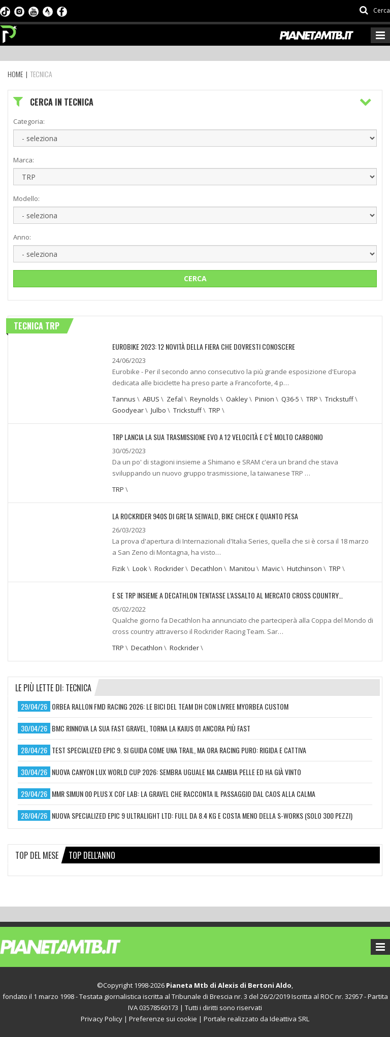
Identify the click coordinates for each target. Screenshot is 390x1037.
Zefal (175, 399)
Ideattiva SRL (289, 1018)
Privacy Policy (101, 1018)
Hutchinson (304, 568)
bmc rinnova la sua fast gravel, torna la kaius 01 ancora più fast (151, 728)
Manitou (242, 568)
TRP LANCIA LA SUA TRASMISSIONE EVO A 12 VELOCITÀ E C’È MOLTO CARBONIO (217, 436)
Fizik (118, 568)
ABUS (151, 399)
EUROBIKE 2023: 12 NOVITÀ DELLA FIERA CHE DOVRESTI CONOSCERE (203, 346)
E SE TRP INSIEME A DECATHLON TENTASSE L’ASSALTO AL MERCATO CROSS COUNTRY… (227, 595)
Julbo (158, 410)
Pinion (264, 399)
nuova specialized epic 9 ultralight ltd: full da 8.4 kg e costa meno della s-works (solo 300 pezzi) (202, 815)
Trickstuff (339, 399)
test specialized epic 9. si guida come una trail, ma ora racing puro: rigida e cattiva (179, 750)
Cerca (195, 278)
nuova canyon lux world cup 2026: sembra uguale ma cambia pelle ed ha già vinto (176, 771)
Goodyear (128, 410)
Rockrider (169, 568)
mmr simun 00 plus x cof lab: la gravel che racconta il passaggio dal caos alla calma (183, 793)
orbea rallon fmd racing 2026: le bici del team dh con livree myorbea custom (170, 706)
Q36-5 (290, 399)
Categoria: (29, 121)
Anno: (22, 237)
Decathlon (206, 568)
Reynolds (204, 399)
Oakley (237, 399)
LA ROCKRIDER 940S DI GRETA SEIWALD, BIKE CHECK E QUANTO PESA (205, 516)
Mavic (271, 568)
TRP (312, 399)
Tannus (124, 399)
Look (140, 568)
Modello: (26, 198)
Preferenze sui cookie (163, 1018)
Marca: (23, 159)
